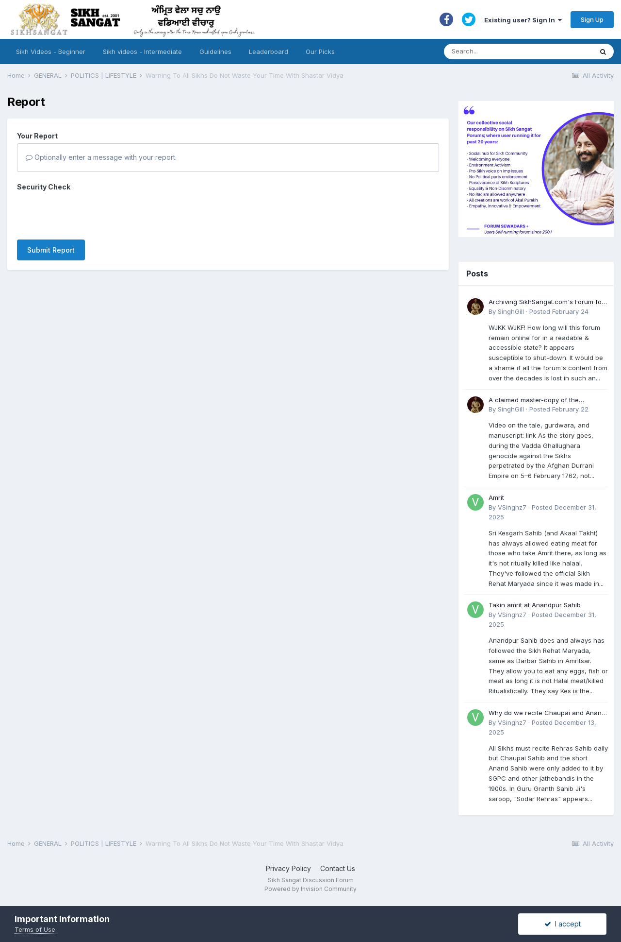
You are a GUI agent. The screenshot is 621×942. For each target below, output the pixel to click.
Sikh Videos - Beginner (50, 51)
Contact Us (337, 868)
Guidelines (215, 51)
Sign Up (592, 19)
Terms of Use (35, 929)
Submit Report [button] (51, 212)
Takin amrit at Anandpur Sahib (535, 605)
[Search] (508, 51)
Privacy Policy (288, 868)
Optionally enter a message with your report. (101, 157)
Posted (558, 311)
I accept (562, 924)
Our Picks (320, 51)
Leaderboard (268, 51)
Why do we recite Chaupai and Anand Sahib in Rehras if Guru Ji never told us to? (548, 713)
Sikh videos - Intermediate (142, 51)
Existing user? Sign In (523, 20)
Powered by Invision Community (310, 888)
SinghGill (511, 311)
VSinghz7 (512, 507)
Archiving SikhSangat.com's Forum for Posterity (546, 302)
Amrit (496, 497)
